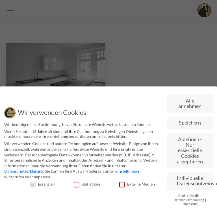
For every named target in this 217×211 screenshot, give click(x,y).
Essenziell (42, 182)
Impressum (190, 202)
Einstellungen (127, 169)
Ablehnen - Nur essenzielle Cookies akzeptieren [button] (190, 149)
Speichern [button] (190, 121)
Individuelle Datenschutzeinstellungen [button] (195, 179)
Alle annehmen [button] (189, 102)
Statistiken (87, 182)
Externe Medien (137, 182)
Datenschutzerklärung (23, 169)
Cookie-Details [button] (189, 194)
